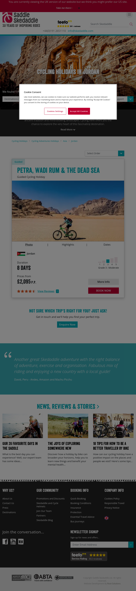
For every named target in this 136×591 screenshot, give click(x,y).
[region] (68, 102)
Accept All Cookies (79, 111)
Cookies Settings (55, 111)
